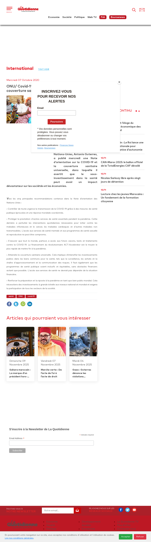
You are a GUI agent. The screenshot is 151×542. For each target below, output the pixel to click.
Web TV (92, 17)
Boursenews (118, 17)
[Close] (119, 82)
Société (67, 17)
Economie (54, 17)
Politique (79, 17)
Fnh (103, 17)
